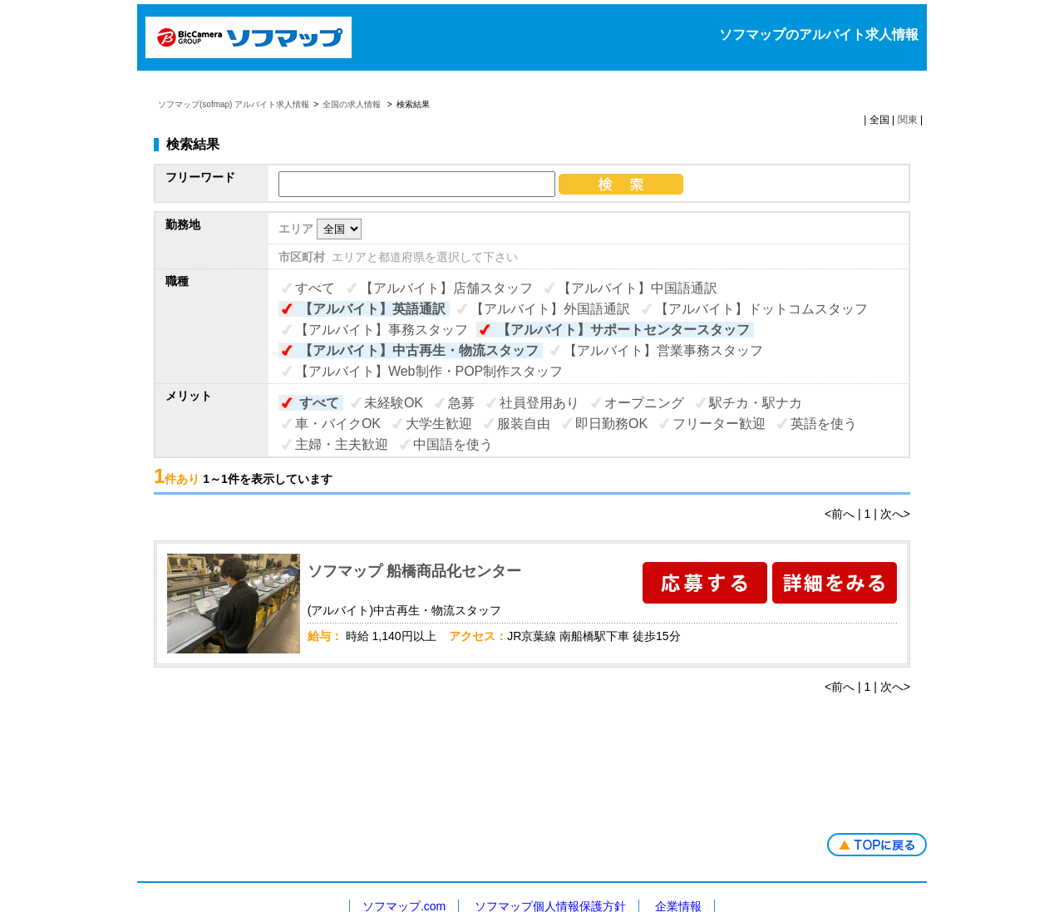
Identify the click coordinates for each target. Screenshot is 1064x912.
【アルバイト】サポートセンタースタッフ (623, 330)
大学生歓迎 (439, 424)
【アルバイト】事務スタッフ (381, 330)
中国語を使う (453, 444)
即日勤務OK (611, 424)
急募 (461, 403)
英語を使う (824, 424)
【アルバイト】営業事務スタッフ (663, 350)
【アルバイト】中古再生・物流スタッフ (419, 350)
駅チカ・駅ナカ (755, 403)
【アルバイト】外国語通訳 (550, 309)
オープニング (644, 403)
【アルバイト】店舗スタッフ (446, 288)
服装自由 (523, 424)
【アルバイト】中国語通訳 (637, 288)
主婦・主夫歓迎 (341, 444)
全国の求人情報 (353, 104)
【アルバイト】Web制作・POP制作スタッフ (429, 371)
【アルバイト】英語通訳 (372, 309)
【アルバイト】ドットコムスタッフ (761, 309)
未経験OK (393, 403)
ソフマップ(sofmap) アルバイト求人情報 (233, 104)
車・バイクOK (338, 424)
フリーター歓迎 (719, 424)
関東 (908, 120)
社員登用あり (539, 403)
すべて (315, 288)
